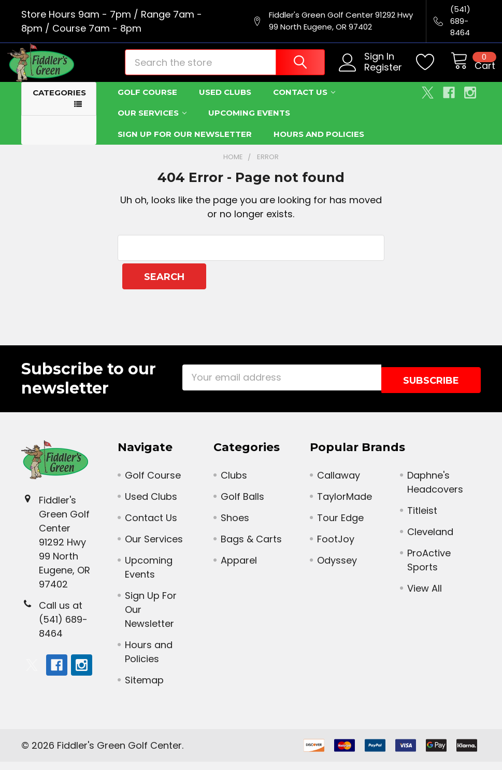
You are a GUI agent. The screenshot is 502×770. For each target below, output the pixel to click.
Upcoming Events (249, 124)
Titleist (422, 518)
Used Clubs (225, 103)
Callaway (338, 483)
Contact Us (304, 103)
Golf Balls (242, 504)
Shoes (235, 526)
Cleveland (430, 540)
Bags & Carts (251, 547)
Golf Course (147, 103)
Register (371, 74)
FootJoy (335, 547)
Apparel (239, 568)
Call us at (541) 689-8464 (63, 627)
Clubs (234, 483)
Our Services (152, 124)
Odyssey (337, 568)
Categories (59, 103)
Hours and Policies (319, 145)
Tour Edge (340, 526)
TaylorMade (344, 504)
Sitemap (144, 688)
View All (424, 596)
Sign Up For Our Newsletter (185, 145)
